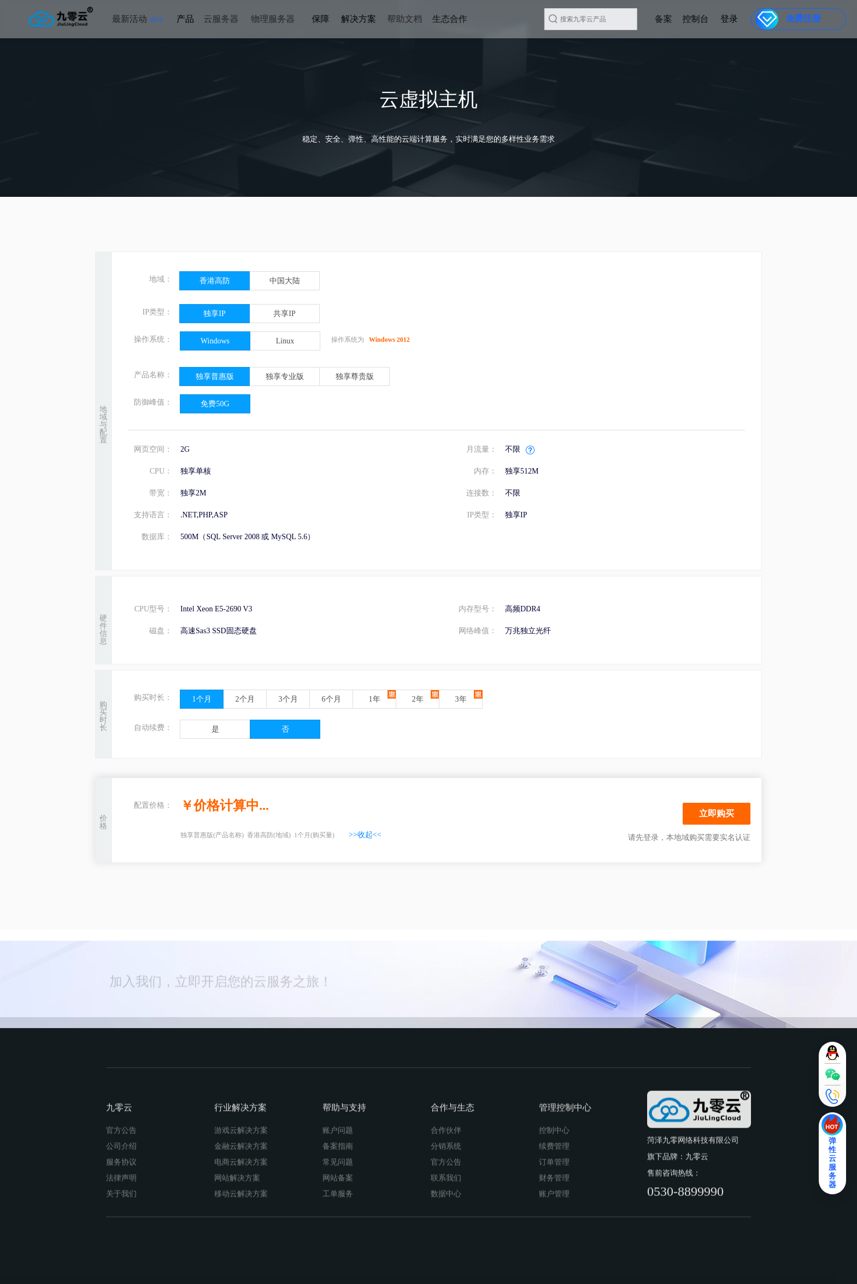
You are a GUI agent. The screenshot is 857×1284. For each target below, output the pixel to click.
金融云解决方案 (241, 1245)
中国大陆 (284, 281)
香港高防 (214, 281)
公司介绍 (121, 1245)
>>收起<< (365, 835)
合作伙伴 (446, 1229)
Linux (285, 341)
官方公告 (121, 1229)
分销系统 (446, 1245)
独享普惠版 (215, 376)
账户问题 (337, 1229)
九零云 (119, 1206)
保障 (311, 19)
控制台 (713, 19)
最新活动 (137, 24)
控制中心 (554, 1229)
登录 (735, 19)
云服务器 (190, 19)
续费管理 (554, 1245)
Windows (215, 341)
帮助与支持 (344, 1206)
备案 (687, 19)
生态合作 (412, 19)
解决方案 (336, 19)
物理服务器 (237, 19)
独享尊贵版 (355, 376)
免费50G (215, 404)
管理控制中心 (565, 1206)
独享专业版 (285, 376)
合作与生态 (452, 1206)
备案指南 (337, 1245)
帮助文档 (374, 19)
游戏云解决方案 (241, 1229)
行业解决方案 (240, 1206)
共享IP (284, 314)
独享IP (214, 314)
